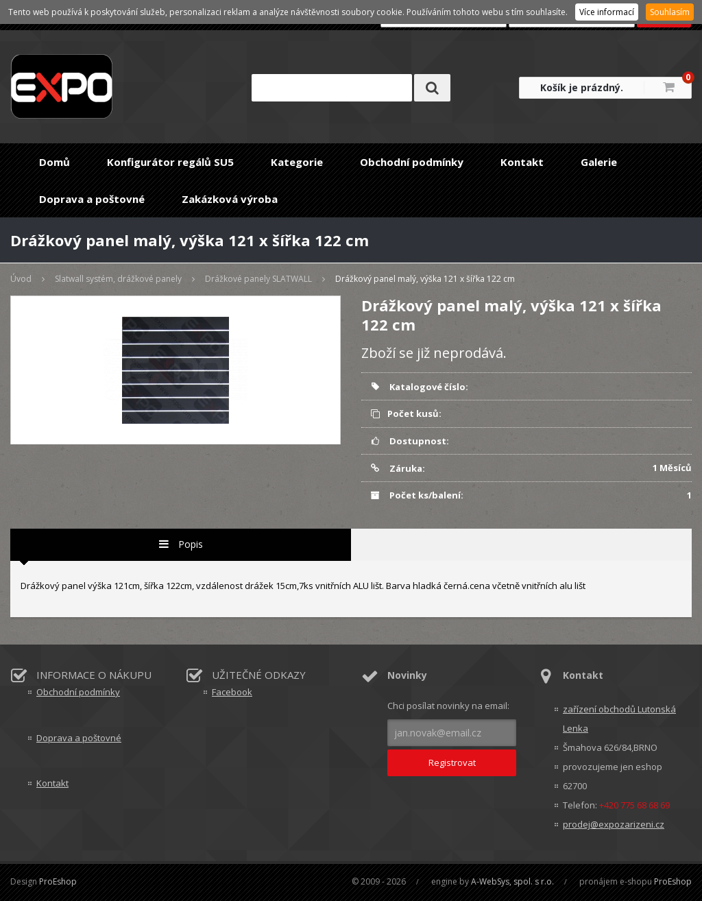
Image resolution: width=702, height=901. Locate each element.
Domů (54, 162)
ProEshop (58, 881)
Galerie (599, 162)
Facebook (232, 692)
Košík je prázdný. (581, 87)
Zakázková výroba (230, 199)
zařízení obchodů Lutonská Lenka (619, 718)
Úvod (21, 279)
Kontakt (522, 162)
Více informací (606, 12)
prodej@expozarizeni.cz (613, 824)
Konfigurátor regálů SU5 (170, 162)
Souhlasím (670, 12)
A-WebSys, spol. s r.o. (512, 881)
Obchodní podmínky (411, 162)
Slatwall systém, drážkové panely (118, 279)
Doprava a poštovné (92, 199)
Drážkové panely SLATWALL (258, 279)
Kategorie (297, 162)
